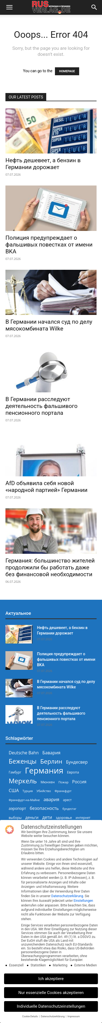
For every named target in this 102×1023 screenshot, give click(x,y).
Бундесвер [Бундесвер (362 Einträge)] (77, 762)
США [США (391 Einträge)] (14, 790)
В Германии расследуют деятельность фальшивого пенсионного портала (41, 406)
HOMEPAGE (67, 71)
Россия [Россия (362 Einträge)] (79, 782)
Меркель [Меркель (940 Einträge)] (23, 781)
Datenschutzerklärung (67, 896)
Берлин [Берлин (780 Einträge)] (51, 761)
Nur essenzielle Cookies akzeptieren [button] (51, 992)
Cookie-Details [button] (30, 1016)
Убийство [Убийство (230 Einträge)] (43, 791)
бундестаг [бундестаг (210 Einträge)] (69, 809)
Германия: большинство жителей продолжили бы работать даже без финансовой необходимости (50, 567)
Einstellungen (83, 901)
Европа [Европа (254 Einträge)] (73, 772)
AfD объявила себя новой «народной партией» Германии (46, 486)
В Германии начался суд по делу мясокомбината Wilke (48, 325)
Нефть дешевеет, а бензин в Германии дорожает (43, 163)
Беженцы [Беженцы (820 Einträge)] (22, 761)
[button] (9, 7)
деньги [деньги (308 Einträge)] (31, 817)
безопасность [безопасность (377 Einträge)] (44, 808)
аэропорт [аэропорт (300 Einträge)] (17, 808)
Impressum (73, 1016)
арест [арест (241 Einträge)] (67, 800)
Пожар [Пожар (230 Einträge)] (63, 782)
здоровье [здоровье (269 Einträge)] (64, 817)
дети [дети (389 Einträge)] (47, 817)
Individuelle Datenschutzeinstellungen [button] (51, 1006)
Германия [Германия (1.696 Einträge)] (44, 770)
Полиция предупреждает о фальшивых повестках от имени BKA (48, 244)
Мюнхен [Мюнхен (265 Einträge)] (48, 781)
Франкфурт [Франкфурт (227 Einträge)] (63, 791)
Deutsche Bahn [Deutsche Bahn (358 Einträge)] (24, 753)
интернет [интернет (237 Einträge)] (83, 817)
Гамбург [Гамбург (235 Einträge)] (15, 772)
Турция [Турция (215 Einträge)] (28, 791)
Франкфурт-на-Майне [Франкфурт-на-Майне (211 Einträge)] (24, 800)
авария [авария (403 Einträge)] (51, 799)
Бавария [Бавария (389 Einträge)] (51, 753)
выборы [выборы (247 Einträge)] (15, 817)
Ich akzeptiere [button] (51, 978)
